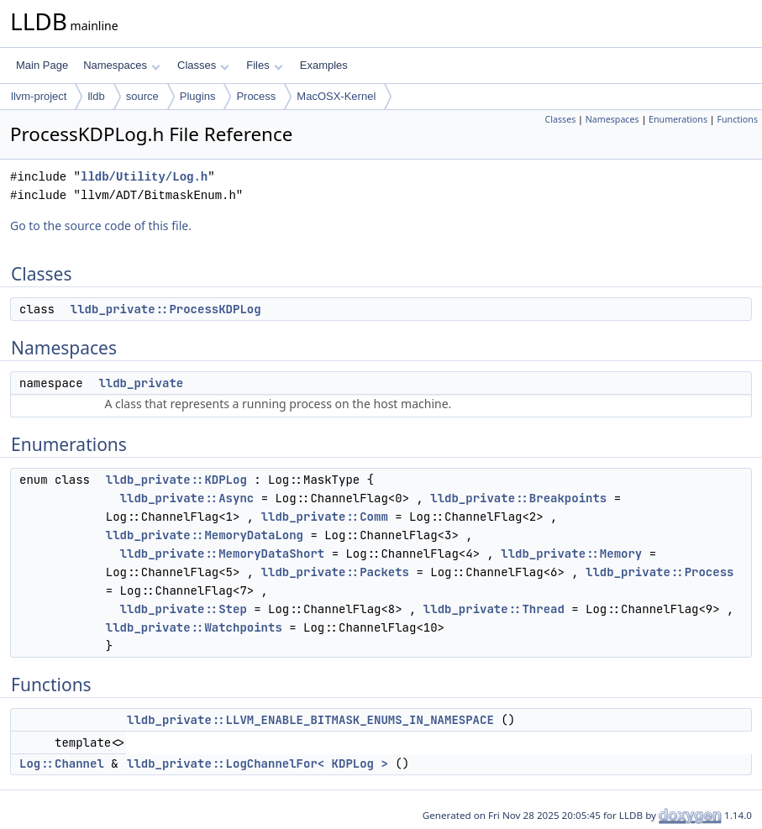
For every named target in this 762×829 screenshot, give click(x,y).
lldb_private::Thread (494, 609)
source (142, 96)
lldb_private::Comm (324, 516)
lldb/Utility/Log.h (144, 177)
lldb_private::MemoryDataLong (204, 535)
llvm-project (38, 96)
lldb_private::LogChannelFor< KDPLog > (257, 763)
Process (256, 96)
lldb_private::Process (659, 572)
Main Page (42, 65)
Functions (737, 119)
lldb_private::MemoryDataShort (222, 553)
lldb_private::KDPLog (176, 479)
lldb (95, 96)
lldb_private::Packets (335, 572)
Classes (203, 65)
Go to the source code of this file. (101, 225)
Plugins (198, 96)
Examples (324, 65)
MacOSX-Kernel (336, 96)
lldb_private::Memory (571, 553)
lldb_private (140, 383)
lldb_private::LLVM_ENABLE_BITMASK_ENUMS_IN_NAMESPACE (310, 719)
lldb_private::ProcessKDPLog (166, 309)
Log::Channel (61, 763)
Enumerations (678, 119)
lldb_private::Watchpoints (194, 627)
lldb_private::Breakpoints (518, 498)
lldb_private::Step (183, 609)
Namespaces (121, 65)
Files (264, 65)
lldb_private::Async (187, 498)
